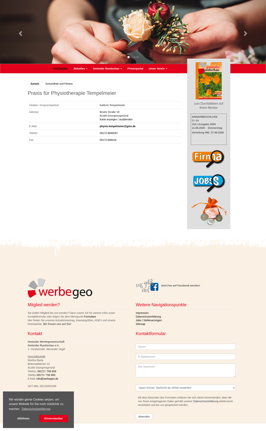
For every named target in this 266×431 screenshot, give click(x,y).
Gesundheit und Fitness (59, 83)
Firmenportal (135, 68)
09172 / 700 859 (46, 371)
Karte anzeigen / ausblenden (116, 119)
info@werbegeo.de (47, 378)
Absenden (144, 416)
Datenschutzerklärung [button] (36, 408)
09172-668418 (108, 139)
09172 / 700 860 (46, 375)
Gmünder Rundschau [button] (107, 68)
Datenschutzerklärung (148, 316)
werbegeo (60, 68)
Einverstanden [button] (53, 418)
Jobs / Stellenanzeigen (149, 320)
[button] (20, 32)
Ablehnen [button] (23, 418)
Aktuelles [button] (81, 68)
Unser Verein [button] (158, 68)
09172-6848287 (109, 133)
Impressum (142, 312)
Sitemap (140, 324)
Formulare (90, 316)
